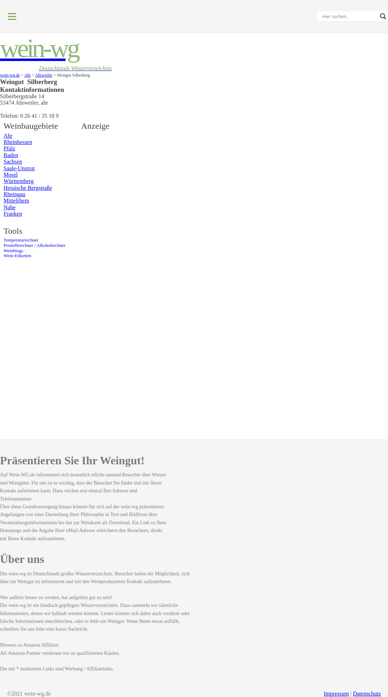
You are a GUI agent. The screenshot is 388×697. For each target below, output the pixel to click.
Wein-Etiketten (17, 255)
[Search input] (349, 16)
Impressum (336, 694)
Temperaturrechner (21, 240)
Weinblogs (13, 250)
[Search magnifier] (383, 16)
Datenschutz (367, 694)
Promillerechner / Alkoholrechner (35, 245)
